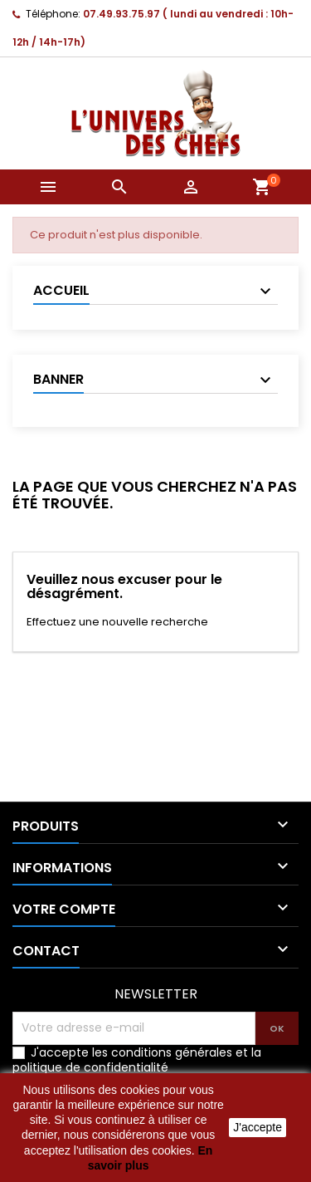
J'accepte (257, 1127)
